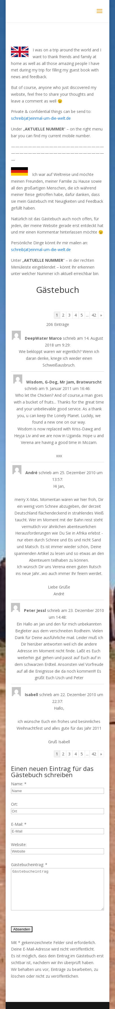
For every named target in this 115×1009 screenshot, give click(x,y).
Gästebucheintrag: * (29, 864)
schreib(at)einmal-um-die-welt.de (41, 118)
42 (94, 315)
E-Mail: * (18, 824)
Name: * (18, 783)
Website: (18, 844)
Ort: (14, 804)
